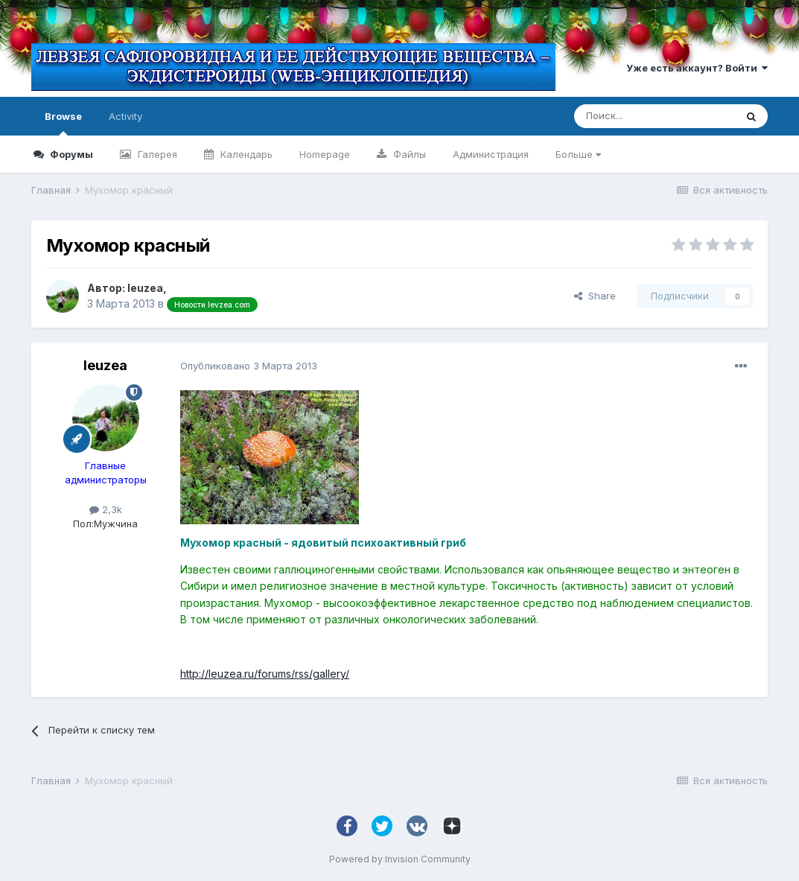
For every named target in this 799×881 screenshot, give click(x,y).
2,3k (105, 509)
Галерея (156, 154)
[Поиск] (654, 116)
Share (595, 296)
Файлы (408, 154)
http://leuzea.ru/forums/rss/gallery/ (264, 673)
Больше (578, 154)
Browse (63, 123)
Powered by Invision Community (400, 859)
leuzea (145, 288)
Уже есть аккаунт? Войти (697, 68)
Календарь (245, 154)
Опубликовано (248, 366)
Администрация (491, 154)
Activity (125, 116)
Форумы (70, 154)
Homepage (324, 154)
